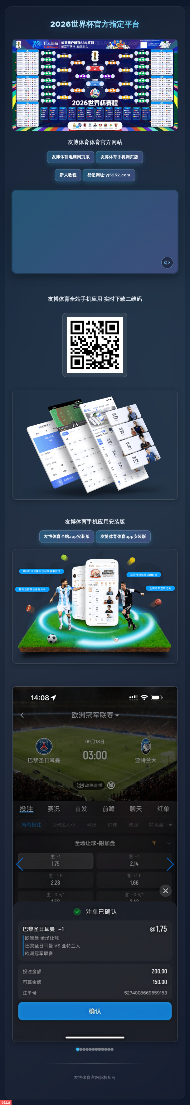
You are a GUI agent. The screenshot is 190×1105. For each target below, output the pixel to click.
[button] (20, 864)
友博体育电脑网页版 (71, 156)
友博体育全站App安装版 (67, 536)
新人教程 (68, 174)
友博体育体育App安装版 (123, 536)
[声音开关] (167, 262)
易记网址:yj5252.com (108, 174)
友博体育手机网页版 (119, 156)
